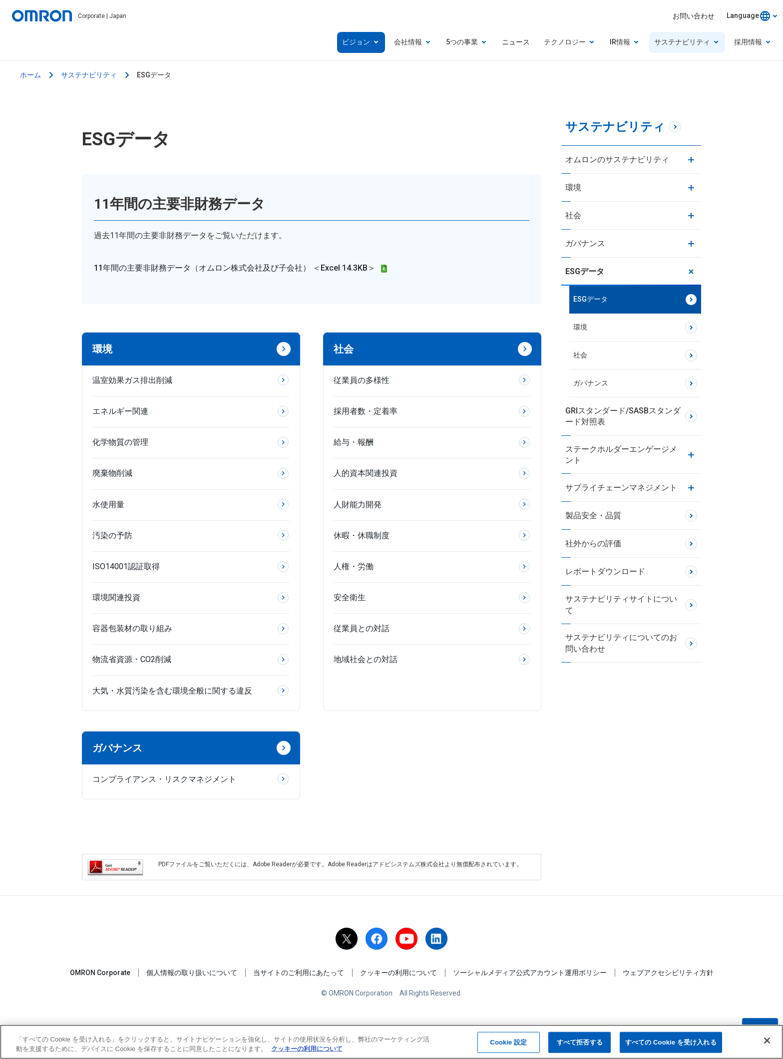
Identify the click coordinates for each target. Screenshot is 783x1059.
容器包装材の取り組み (132, 628)
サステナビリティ (89, 75)
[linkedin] (436, 939)
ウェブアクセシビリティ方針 (668, 973)
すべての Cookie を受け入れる (671, 1044)
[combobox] (752, 16)
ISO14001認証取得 (126, 566)
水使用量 (108, 504)
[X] (347, 939)
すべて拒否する (580, 1044)
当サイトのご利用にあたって (298, 973)
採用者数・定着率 (365, 411)
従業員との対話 (362, 628)
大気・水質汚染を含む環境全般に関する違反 (172, 691)
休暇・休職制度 (362, 535)
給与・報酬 (354, 442)
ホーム (30, 75)
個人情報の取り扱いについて (191, 973)
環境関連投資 (116, 597)
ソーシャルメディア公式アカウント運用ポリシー (530, 973)
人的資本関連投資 (365, 473)
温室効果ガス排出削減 (132, 380)
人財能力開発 (358, 504)
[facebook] (377, 939)
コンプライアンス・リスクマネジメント (164, 779)
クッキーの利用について (398, 973)
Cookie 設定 (508, 1044)
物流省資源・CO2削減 (131, 659)
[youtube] (406, 939)
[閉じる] (767, 1043)
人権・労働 (354, 566)
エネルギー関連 (120, 411)
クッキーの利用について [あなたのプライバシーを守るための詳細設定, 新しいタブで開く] (307, 1051)
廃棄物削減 (112, 473)
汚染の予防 (112, 535)
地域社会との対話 (365, 659)
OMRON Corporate (100, 973)
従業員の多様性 (362, 380)
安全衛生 (350, 597)
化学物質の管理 (120, 442)
